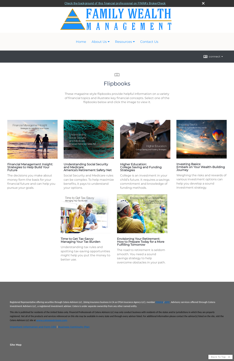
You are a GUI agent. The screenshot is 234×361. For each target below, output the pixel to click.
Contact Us (149, 42)
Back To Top (220, 357)
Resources (123, 42)
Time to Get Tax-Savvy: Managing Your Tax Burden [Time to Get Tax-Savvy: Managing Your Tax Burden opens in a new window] (80, 240)
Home (81, 42)
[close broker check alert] (203, 3)
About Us (99, 42)
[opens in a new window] (32, 157)
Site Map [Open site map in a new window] (16, 344)
